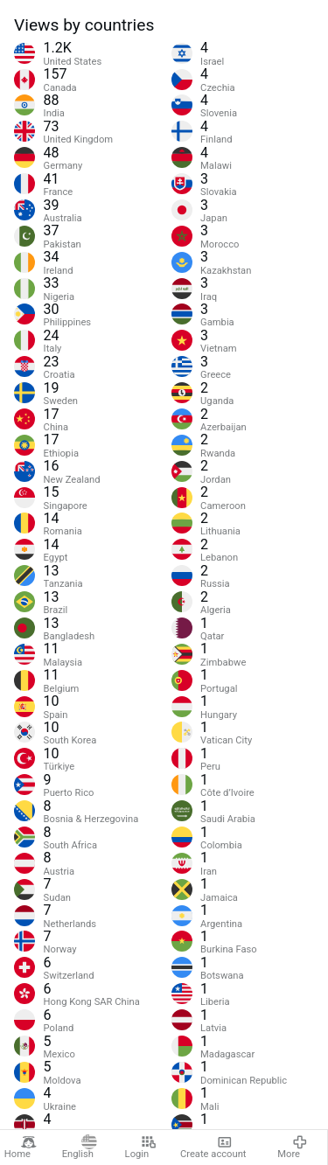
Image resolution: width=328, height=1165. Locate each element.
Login (141, 1147)
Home (20, 1147)
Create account (213, 1147)
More (292, 1147)
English (79, 1147)
